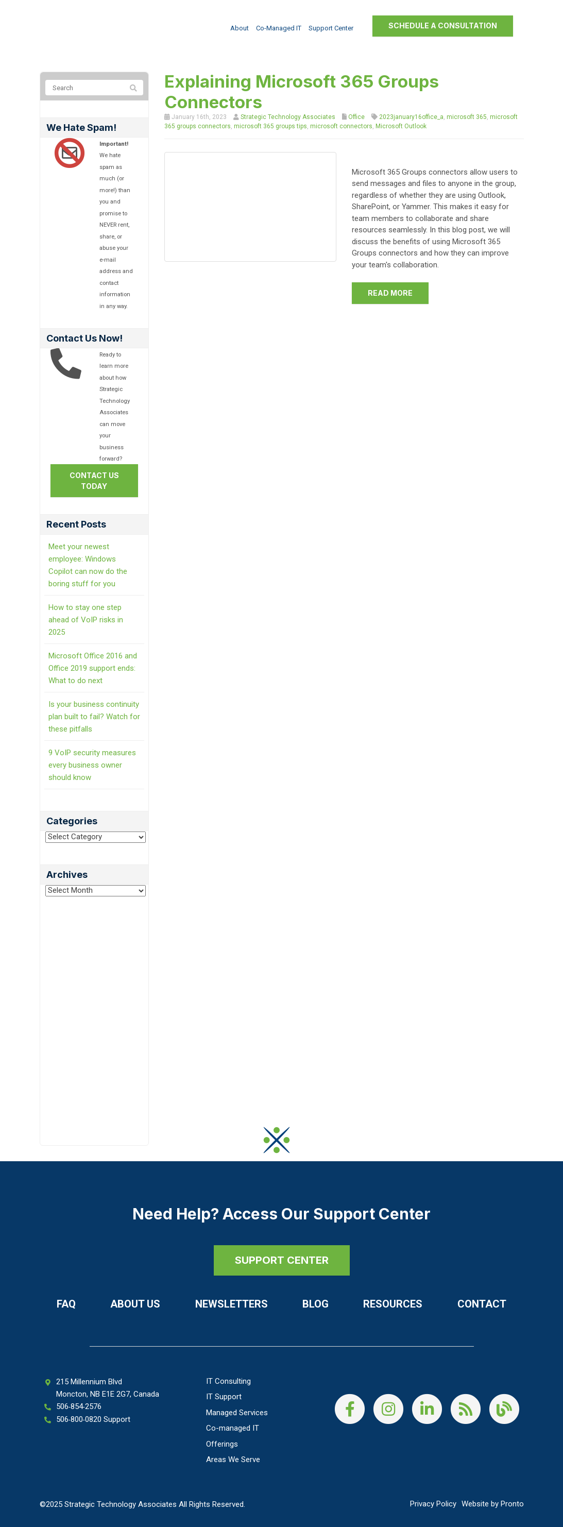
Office (356, 117)
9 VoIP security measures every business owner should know (92, 765)
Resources (392, 1304)
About (239, 28)
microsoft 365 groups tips (270, 126)
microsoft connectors (341, 126)
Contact (481, 1304)
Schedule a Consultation (442, 25)
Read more (390, 293)
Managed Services (237, 1412)
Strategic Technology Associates (288, 117)
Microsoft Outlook (401, 126)
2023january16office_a (411, 117)
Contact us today (94, 480)
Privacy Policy (433, 1503)
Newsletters (231, 1304)
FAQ (66, 1304)
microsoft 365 (467, 117)
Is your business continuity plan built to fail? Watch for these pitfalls (94, 717)
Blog (315, 1304)
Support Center (331, 28)
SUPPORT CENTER (282, 1260)
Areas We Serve (233, 1459)
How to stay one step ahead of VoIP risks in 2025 (85, 620)
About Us (135, 1304)
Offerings (222, 1444)
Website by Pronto (493, 1503)
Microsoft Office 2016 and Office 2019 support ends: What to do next (92, 668)
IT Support (224, 1396)
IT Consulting (228, 1381)
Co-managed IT (278, 28)
